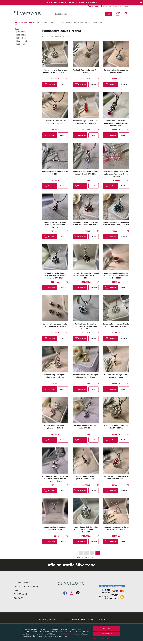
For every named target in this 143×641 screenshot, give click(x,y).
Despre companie (23, 582)
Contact (126, 6)
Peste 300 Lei (22, 41)
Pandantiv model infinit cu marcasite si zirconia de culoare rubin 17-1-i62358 (116, 123)
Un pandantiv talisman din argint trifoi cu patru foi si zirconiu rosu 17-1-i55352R (116, 275)
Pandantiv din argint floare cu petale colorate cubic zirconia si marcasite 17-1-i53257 (55, 275)
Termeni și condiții (48, 619)
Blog (16, 590)
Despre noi (117, 6)
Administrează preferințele (104, 638)
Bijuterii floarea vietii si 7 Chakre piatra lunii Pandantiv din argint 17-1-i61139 (85, 529)
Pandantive (78, 22)
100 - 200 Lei (21, 32)
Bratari (45, 22)
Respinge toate (106, 634)
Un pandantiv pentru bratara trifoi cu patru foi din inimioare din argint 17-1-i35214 (55, 478)
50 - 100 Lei (21, 38)
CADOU (61, 22)
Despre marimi (21, 594)
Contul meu (106, 6)
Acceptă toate (106, 628)
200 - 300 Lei (21, 35)
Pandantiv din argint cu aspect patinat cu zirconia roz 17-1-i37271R (55, 224)
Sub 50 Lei (21, 44)
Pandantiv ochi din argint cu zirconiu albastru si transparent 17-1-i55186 (85, 326)
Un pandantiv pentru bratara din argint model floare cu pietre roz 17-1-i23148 (116, 174)
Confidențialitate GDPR (73, 619)
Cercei (87, 22)
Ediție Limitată (98, 22)
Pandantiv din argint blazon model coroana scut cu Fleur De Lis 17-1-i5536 (86, 275)
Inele (38, 22)
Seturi (53, 22)
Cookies (101, 619)
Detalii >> (63, 84)
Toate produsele (24, 23)
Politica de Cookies (68, 634)
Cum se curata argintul (26, 586)
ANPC (90, 619)
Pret (17, 29)
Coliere (69, 22)
